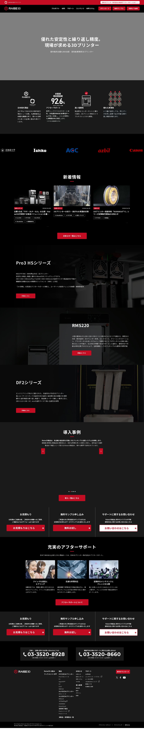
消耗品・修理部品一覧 (63, 720)
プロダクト (55, 8)
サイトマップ (118, 728)
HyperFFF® (59, 684)
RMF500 (58, 692)
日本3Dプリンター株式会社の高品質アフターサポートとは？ (119, 2)
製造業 (75, 691)
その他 (75, 684)
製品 (57, 674)
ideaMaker (59, 707)
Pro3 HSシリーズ (61, 679)
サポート (70, 8)
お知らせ (76, 674)
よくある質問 (87, 682)
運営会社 (127, 728)
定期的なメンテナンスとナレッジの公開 (104, 585)
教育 (74, 693)
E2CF (57, 689)
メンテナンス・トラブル (90, 679)
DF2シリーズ (60, 697)
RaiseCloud (60, 709)
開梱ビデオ (86, 687)
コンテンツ (80, 8)
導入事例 (76, 688)
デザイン (76, 696)
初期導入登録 (87, 689)
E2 (57, 687)
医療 (74, 698)
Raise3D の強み (47, 674)
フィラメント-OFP (48, 677)
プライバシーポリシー (105, 728)
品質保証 (85, 677)
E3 (57, 682)
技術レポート (77, 679)
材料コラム (90, 8)
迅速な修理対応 (72, 584)
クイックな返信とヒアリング (40, 585)
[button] (70, 494)
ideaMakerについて (89, 684)
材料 (63, 8)
